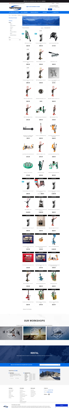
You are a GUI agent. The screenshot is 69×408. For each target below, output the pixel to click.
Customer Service (22, 391)
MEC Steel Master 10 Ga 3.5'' (41, 80)
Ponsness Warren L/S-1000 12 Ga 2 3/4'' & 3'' (41, 210)
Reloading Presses (13, 17)
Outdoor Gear (11, 391)
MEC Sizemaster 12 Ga (54, 117)
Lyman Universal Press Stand (54, 43)
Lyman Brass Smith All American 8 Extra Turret (41, 247)
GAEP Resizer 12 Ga (53, 61)
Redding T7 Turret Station (28, 172)
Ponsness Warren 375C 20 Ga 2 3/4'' (28, 62)
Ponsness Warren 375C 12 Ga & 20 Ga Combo (54, 191)
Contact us (21, 390)
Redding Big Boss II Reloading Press (41, 302)
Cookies (21, 397)
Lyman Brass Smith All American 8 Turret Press (54, 136)
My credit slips (33, 391)
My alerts (32, 396)
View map (12, 378)
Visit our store (57, 7)
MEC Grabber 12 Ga (28, 209)
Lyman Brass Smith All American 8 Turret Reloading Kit (54, 265)
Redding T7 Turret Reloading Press (54, 302)
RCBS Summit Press (28, 43)
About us (21, 392)
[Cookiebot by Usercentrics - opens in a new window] (6, 406)
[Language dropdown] (53, 3)
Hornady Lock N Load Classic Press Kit (41, 191)
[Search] (37, 9)
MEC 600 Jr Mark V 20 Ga (28, 117)
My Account (33, 388)
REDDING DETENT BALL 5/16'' (41, 98)
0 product (56, 9)
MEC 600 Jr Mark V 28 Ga (28, 98)
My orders (32, 390)
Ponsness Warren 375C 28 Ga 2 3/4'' (41, 43)
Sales (45, 12)
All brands (24, 12)
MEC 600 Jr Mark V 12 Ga (41, 154)
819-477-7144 (51, 7)
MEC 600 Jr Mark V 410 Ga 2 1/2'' (53, 98)
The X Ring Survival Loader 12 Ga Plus (41, 265)
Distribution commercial (23, 395)
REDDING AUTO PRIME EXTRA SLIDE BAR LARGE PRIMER (28, 136)
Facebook (49, 394)
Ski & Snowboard (11, 396)
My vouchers (33, 395)
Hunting (10, 392)
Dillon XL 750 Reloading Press (54, 246)
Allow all (61, 400)
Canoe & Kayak (11, 390)
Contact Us (55, 12)
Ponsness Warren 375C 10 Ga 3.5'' (53, 209)
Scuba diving (11, 395)
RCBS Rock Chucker (41, 172)
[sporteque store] (50, 374)
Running (10, 397)
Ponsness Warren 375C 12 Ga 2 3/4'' (28, 80)
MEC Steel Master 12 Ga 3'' (40, 61)
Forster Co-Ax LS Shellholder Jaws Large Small (54, 80)
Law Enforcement (22, 396)
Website (18, 378)
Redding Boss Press (53, 283)
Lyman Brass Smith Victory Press (53, 154)
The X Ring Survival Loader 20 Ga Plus (28, 247)
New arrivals (35, 12)
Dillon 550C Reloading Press (41, 283)
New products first (51, 28)
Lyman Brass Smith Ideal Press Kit (28, 154)
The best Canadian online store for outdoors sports (17, 3)
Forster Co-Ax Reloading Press (41, 135)
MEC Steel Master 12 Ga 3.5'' (28, 283)
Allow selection (61, 403)
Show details (46, 406)
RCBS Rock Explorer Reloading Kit (40, 117)
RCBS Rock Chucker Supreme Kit (53, 172)
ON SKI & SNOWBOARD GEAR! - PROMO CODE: (34, 1)
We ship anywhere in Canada (34, 6)
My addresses (33, 392)
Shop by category (14, 12)
